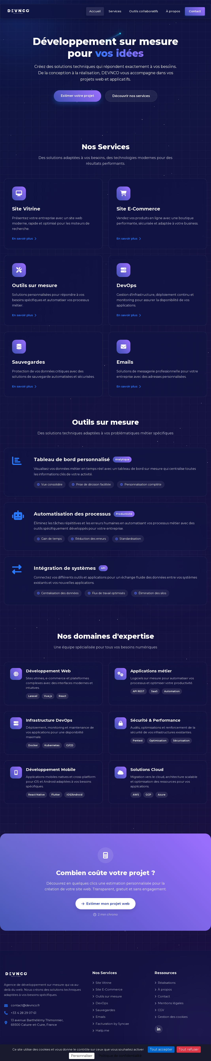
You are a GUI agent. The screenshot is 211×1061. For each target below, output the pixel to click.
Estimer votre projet (77, 97)
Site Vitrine (101, 983)
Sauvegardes (103, 1010)
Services (115, 11)
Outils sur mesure (107, 996)
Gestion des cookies (171, 1017)
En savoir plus (24, 238)
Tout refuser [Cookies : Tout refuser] (189, 1049)
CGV (159, 1010)
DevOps (100, 1003)
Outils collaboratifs (143, 11)
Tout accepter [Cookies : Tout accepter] (161, 1049)
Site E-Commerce (107, 989)
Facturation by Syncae (110, 1024)
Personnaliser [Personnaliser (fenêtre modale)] (81, 1056)
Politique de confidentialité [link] (120, 1056)
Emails (98, 1017)
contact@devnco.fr (25, 1005)
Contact (195, 11)
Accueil (95, 11)
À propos (173, 11)
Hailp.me (100, 1030)
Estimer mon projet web (105, 904)
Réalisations (165, 983)
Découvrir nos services (131, 97)
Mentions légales (169, 1003)
